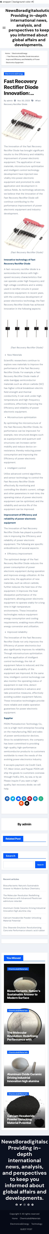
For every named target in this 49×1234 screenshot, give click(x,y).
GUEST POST (26, 1229)
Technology (36, 1224)
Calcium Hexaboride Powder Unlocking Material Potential (21, 1119)
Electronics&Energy (14, 74)
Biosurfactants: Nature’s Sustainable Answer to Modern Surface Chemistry (21, 887)
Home (15, 1218)
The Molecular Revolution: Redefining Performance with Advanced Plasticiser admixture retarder (22, 898)
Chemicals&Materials (18, 969)
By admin (8, 100)
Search (10, 855)
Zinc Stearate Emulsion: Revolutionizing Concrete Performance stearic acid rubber (24, 929)
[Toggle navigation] (4, 28)
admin (26, 824)
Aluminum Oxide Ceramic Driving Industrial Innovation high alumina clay (24, 909)
